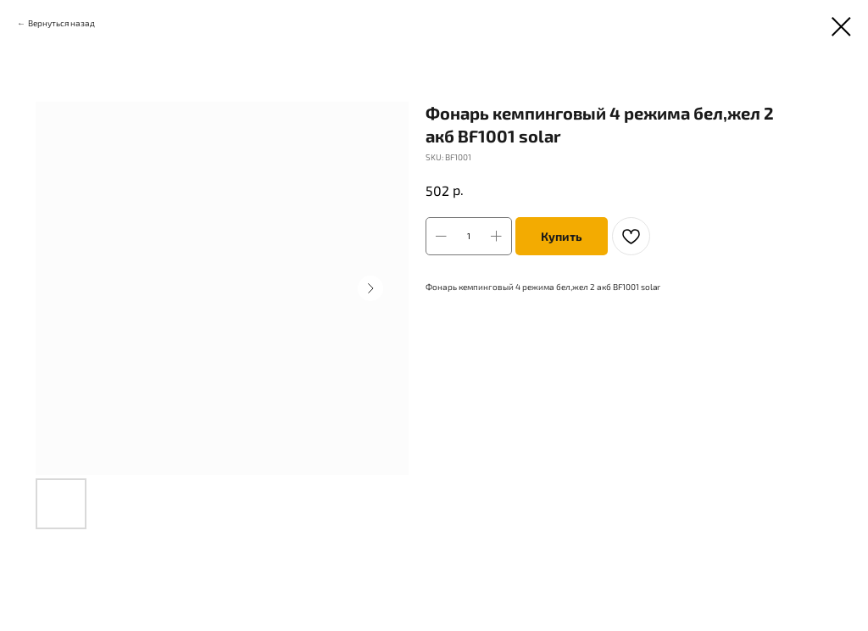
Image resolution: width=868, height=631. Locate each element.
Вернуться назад (61, 23)
